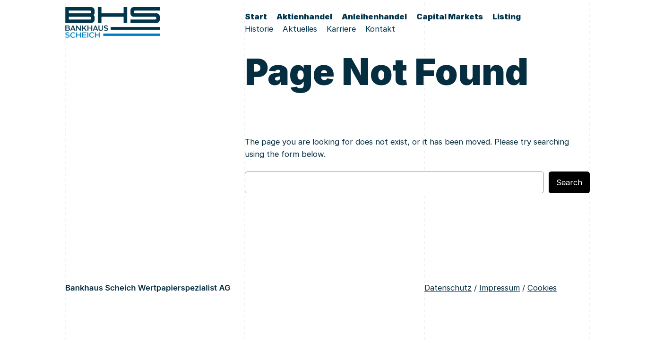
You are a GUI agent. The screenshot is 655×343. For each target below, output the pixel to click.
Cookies (542, 287)
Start (256, 16)
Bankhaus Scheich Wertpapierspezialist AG (148, 287)
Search (569, 182)
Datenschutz (448, 287)
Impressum (499, 287)
